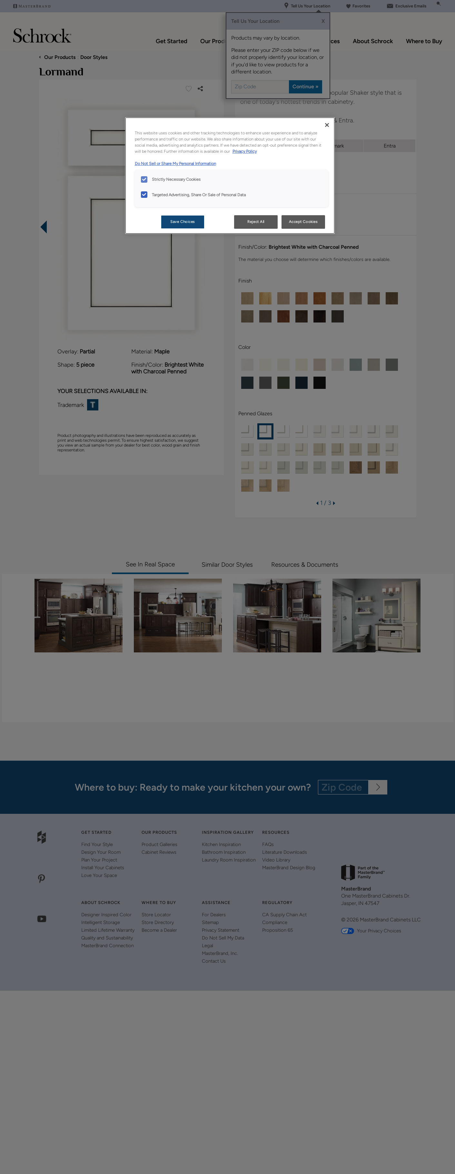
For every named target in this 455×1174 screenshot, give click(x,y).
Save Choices (182, 221)
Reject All (255, 221)
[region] (230, 175)
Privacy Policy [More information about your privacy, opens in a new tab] (244, 151)
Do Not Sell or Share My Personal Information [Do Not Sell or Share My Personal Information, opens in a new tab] (175, 163)
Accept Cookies (303, 221)
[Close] (327, 125)
